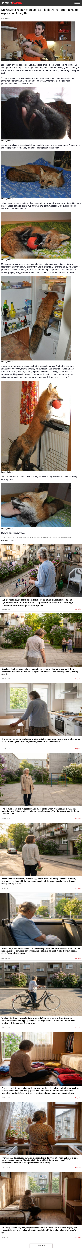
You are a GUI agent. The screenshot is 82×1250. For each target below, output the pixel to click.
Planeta (12, 3)
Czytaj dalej (41, 1246)
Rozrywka (78, 609)
